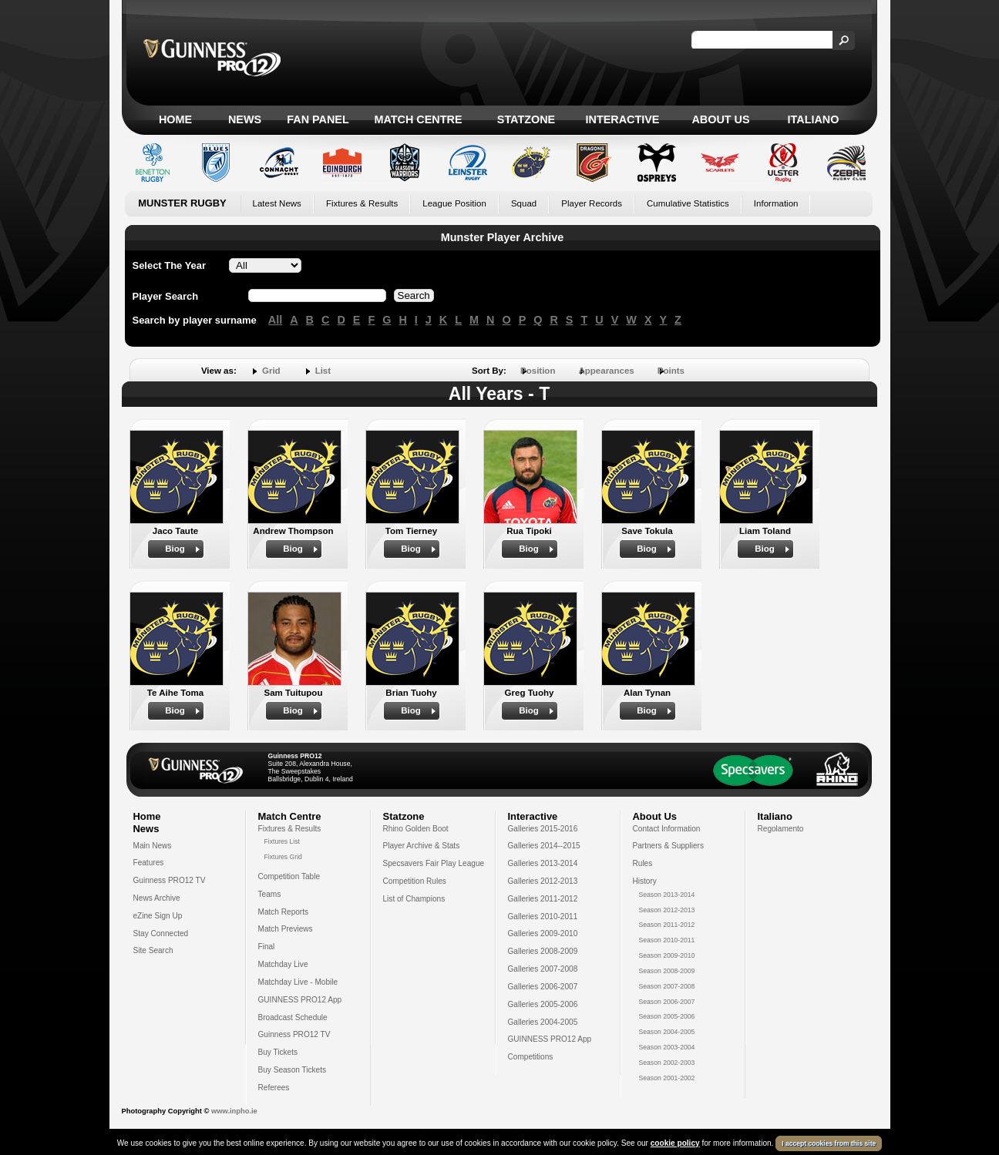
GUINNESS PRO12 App (300, 1000)
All (275, 320)
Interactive (623, 119)
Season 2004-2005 (667, 1032)
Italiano (813, 119)
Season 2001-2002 (667, 1078)
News (244, 119)
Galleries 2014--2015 (544, 845)
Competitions (530, 1057)
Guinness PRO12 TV (169, 880)
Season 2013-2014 (667, 894)
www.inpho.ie (234, 1111)
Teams (269, 894)
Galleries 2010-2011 (543, 916)
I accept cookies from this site (829, 1143)
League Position (454, 203)
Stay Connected (161, 933)
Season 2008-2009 (667, 971)
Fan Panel (317, 119)
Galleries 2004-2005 (543, 1022)
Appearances (606, 370)
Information (776, 203)
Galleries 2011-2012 (543, 899)
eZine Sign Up (158, 916)
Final (266, 946)
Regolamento (781, 828)
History (645, 881)
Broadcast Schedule (293, 1017)
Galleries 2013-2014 (543, 863)
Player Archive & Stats (421, 845)
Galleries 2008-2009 (543, 951)
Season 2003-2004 (667, 1047)
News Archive (156, 898)
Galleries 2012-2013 (543, 881)
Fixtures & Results (362, 203)
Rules (643, 863)
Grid (271, 370)
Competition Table (289, 876)
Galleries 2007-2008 (543, 969)
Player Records (591, 203)
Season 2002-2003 (667, 1062)
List (323, 370)
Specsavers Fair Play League (434, 863)
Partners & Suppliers (668, 845)
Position (537, 370)
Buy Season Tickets (292, 1070)
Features (148, 862)
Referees (274, 1087)
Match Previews (285, 929)
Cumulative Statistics (688, 203)
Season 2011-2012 (667, 924)
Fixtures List (282, 841)
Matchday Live (283, 964)
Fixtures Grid (283, 857)
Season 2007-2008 (667, 986)
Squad (523, 203)
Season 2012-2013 (667, 910)
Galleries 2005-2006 (543, 1004)
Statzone (526, 119)
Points (671, 370)
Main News (152, 845)
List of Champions (414, 899)
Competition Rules (414, 881)
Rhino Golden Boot (416, 828)
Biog (175, 548)
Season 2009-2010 (667, 955)
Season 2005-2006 (667, 1016)
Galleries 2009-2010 (543, 933)
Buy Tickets (278, 1052)
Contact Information (667, 828)
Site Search (153, 950)
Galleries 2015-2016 (543, 828)
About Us (720, 119)
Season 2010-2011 (667, 940)
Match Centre (418, 119)
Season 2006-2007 (667, 1002)
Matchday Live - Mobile (298, 982)
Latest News (277, 203)
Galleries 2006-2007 (543, 986)
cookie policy (675, 1143)
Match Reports (283, 912)
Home (175, 119)
